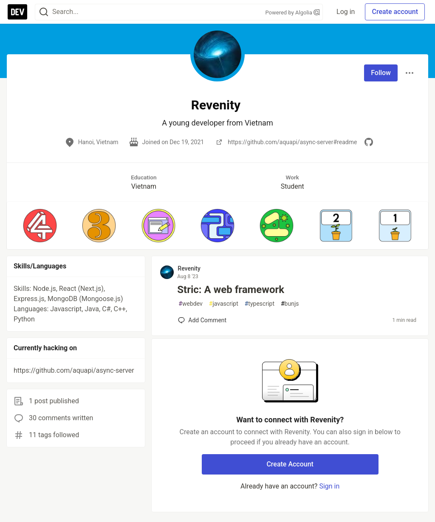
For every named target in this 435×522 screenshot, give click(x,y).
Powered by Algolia (293, 12)
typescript (259, 303)
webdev (190, 303)
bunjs (290, 303)
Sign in (329, 486)
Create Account (290, 464)
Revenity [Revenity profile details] (189, 268)
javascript (223, 303)
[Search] (43, 12)
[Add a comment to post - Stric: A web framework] (202, 320)
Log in (345, 12)
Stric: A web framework (230, 290)
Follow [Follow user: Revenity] (381, 73)
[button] (40, 226)
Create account (395, 12)
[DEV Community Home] (17, 11)
